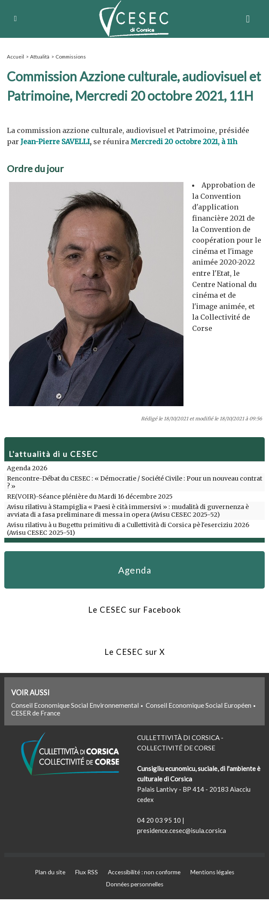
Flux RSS (83, 882)
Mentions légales (217, 882)
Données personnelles (134, 894)
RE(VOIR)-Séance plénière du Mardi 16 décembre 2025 (88, 496)
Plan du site (45, 882)
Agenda (134, 572)
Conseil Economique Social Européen (198, 715)
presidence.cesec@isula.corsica (181, 840)
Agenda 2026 (26, 468)
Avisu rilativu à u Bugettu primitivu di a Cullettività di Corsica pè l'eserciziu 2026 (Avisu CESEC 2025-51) (133, 528)
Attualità (39, 56)
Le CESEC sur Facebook (134, 616)
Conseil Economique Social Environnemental (75, 715)
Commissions (69, 56)
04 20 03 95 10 (159, 830)
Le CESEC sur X (134, 660)
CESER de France (35, 723)
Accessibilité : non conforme (145, 882)
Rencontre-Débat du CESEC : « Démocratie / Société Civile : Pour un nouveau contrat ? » (132, 482)
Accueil (15, 56)
